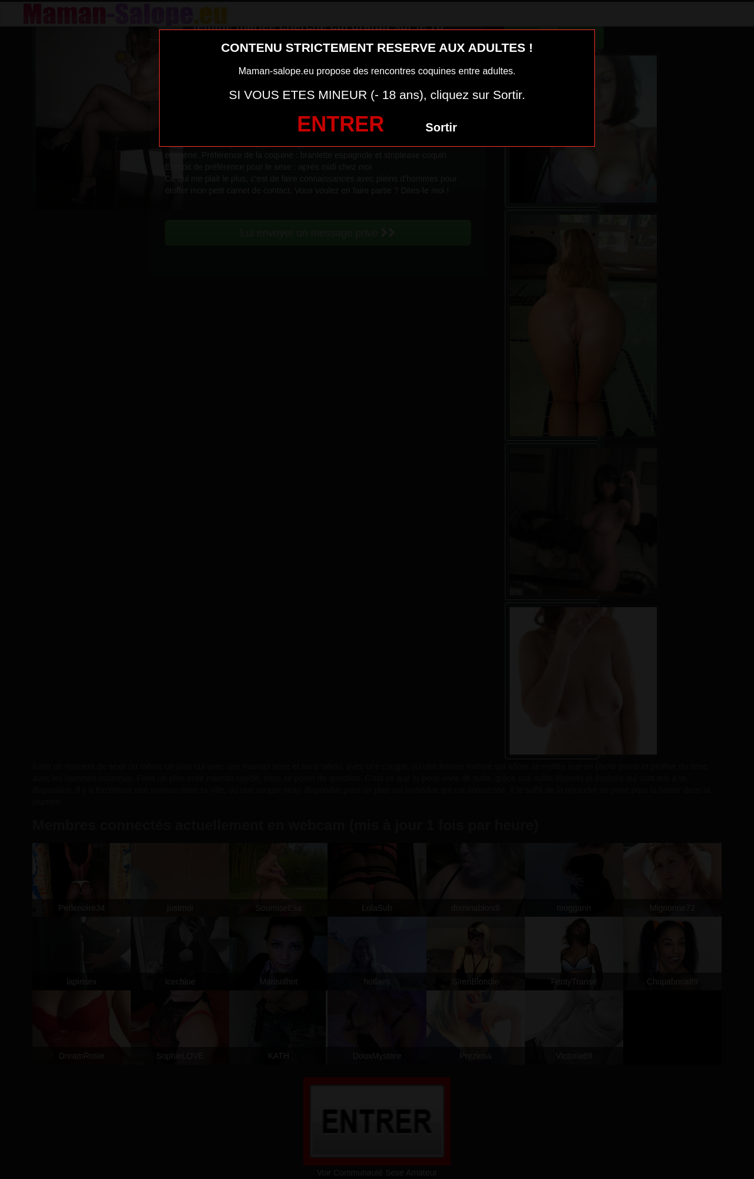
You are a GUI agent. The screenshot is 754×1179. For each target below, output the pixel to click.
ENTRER (340, 124)
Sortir (441, 127)
